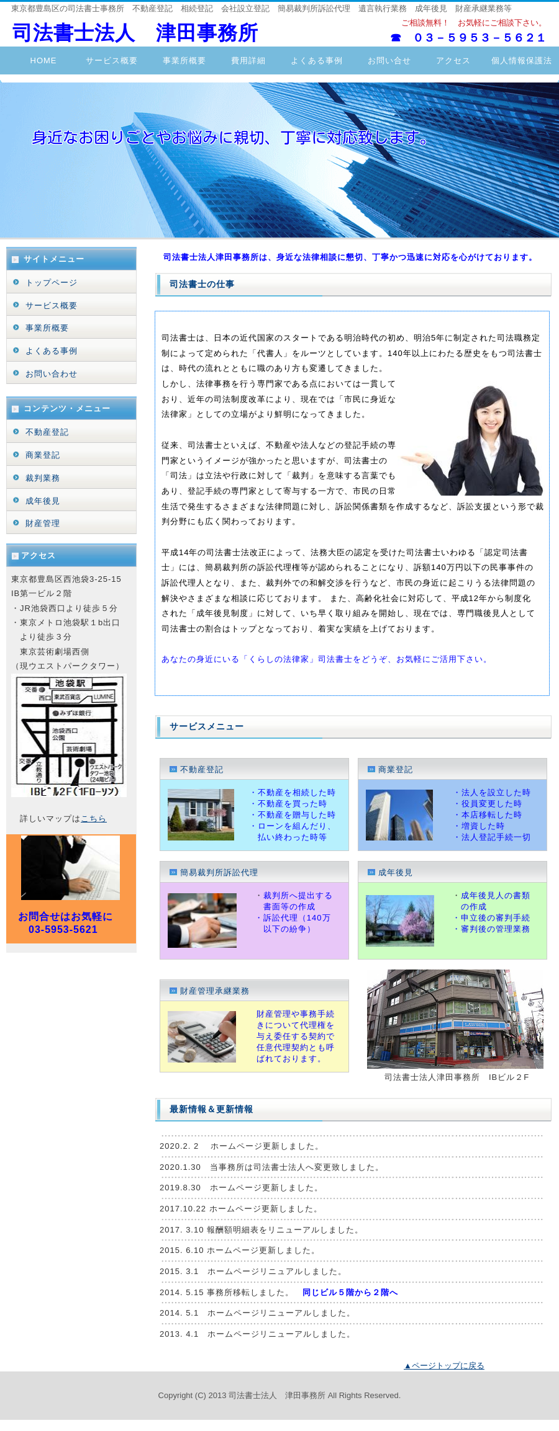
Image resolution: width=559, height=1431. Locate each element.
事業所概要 (180, 60)
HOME (43, 60)
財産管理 (42, 523)
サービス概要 (112, 60)
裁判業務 (42, 478)
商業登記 (394, 769)
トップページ (51, 282)
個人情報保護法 (521, 60)
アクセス (462, 60)
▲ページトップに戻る (444, 1365)
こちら (94, 818)
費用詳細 (248, 60)
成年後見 (394, 872)
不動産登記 (202, 769)
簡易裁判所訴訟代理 (217, 872)
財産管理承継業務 (213, 991)
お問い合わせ (51, 373)
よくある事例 (317, 60)
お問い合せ (385, 60)
